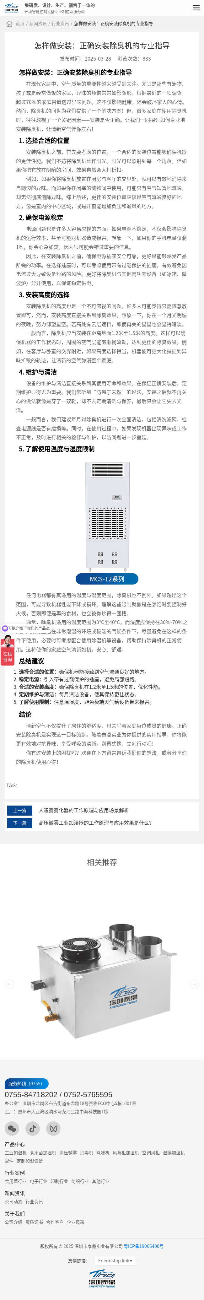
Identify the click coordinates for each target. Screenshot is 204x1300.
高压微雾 (68, 1153)
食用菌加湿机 (43, 1153)
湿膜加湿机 (174, 1153)
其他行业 (101, 1181)
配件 (9, 1161)
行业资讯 (60, 23)
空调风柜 (151, 1153)
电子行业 (38, 1181)
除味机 (103, 1153)
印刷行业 (59, 1181)
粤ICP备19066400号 (144, 1246)
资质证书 (34, 1222)
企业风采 (75, 1222)
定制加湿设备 (30, 1161)
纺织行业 (80, 1181)
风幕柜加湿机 (126, 1153)
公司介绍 (13, 1222)
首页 (20, 23)
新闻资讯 (38, 23)
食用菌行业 (16, 1181)
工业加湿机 (16, 1153)
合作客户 (55, 1222)
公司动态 (13, 1202)
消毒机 (86, 1153)
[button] (194, 1054)
